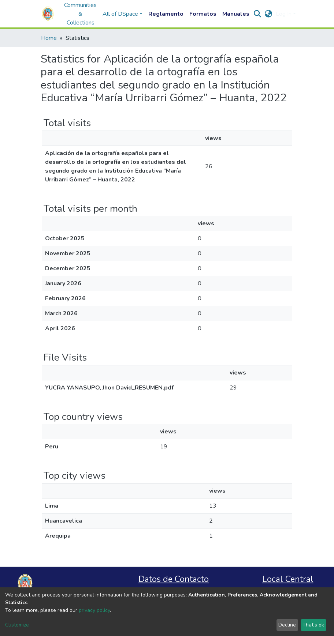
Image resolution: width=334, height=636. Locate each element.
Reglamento (165, 14)
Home (49, 38)
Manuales (235, 14)
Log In (284, 14)
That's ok (313, 624)
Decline (287, 624)
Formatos (202, 14)
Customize (17, 624)
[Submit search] (257, 14)
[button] (268, 14)
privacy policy (94, 610)
